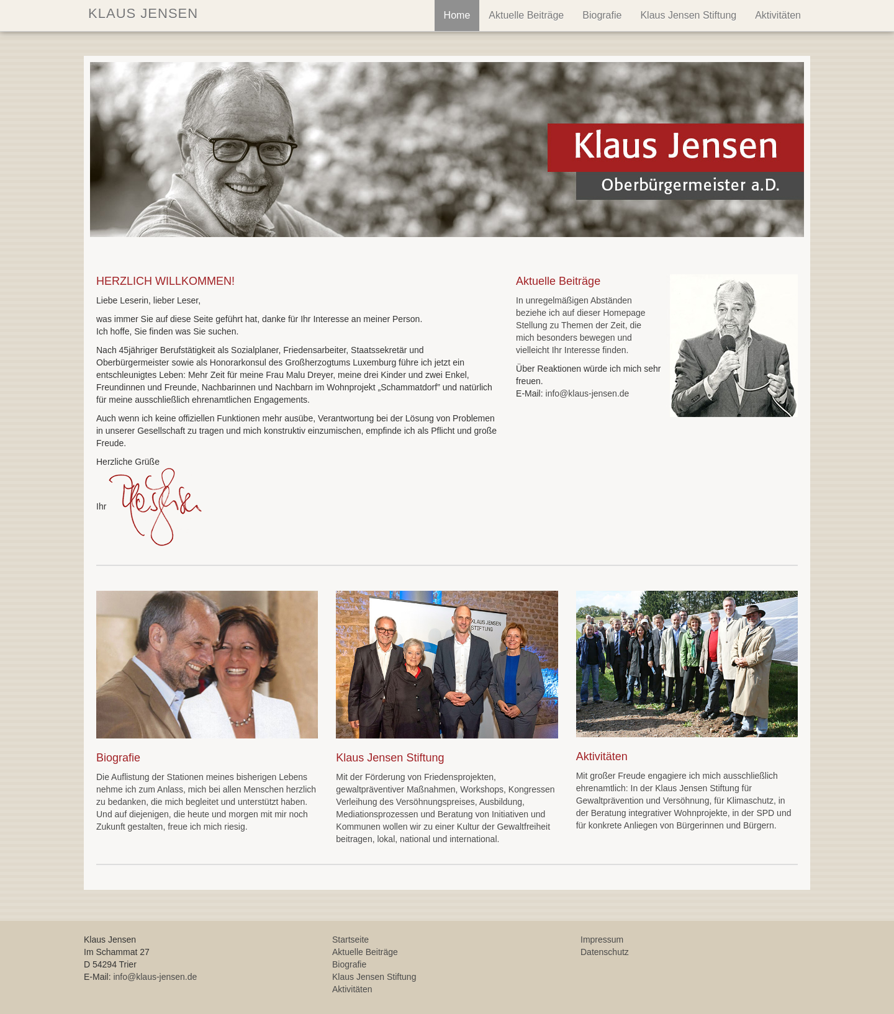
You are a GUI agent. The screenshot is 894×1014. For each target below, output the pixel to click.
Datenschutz (604, 952)
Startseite (350, 939)
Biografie (601, 15)
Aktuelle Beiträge (526, 15)
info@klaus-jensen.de (588, 393)
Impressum (601, 939)
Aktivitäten (778, 15)
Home (457, 15)
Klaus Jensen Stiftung (688, 15)
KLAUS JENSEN (141, 13)
